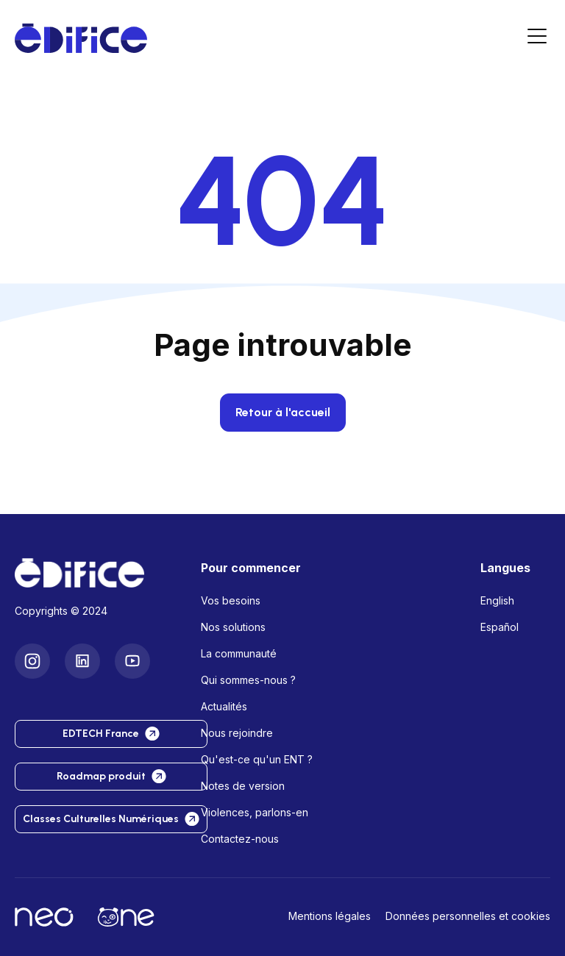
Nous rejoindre (237, 733)
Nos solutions (233, 627)
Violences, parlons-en (254, 812)
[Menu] (537, 38)
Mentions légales (329, 916)
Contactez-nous (240, 838)
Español (499, 627)
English (497, 600)
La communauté (239, 653)
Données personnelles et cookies (467, 916)
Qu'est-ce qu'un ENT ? (257, 759)
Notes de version (243, 786)
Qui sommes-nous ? (248, 680)
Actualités (224, 706)
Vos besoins (230, 600)
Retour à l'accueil (282, 412)
